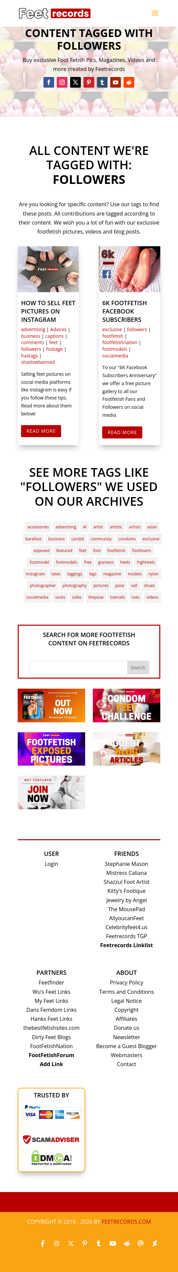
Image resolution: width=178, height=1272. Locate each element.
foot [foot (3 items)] (97, 550)
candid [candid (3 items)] (77, 539)
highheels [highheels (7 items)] (146, 562)
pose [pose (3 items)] (119, 585)
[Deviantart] (155, 1243)
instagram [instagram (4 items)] (35, 574)
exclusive (112, 329)
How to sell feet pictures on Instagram (48, 311)
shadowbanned (38, 362)
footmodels (114, 349)
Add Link (51, 1064)
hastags (29, 355)
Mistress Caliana (126, 873)
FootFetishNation (51, 1046)
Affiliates (126, 1018)
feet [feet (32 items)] (82, 550)
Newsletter (126, 1037)
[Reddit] (127, 1243)
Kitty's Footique (127, 891)
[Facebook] (42, 1243)
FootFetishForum (51, 1055)
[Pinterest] (84, 1243)
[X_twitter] (70, 1243)
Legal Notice (126, 1000)
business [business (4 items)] (56, 539)
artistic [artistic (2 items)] (116, 527)
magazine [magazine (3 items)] (112, 574)
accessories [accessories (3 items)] (38, 527)
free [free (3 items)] (88, 562)
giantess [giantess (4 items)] (106, 562)
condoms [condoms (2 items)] (127, 539)
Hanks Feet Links (51, 1018)
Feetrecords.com (126, 1221)
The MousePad (126, 909)
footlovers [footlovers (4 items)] (141, 550)
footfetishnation (119, 342)
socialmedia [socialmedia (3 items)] (37, 597)
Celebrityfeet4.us (127, 927)
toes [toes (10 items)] (136, 597)
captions (54, 336)
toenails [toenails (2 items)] (117, 597)
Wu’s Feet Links (51, 991)
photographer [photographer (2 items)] (43, 585)
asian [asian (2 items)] (152, 527)
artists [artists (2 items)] (135, 527)
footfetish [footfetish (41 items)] (117, 550)
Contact (126, 1064)
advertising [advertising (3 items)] (66, 527)
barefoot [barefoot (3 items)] (33, 539)
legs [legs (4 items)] (93, 574)
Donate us (126, 1027)
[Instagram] (56, 1243)
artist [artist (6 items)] (98, 527)
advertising (33, 329)
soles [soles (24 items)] (76, 597)
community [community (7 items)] (101, 539)
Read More (41, 431)
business (30, 336)
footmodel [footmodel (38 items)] (39, 562)
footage (54, 349)
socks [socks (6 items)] (60, 597)
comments (32, 342)
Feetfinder (51, 982)
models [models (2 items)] (135, 574)
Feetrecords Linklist (126, 945)
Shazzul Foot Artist (127, 882)
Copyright (127, 1009)
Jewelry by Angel (126, 900)
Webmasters (126, 1055)
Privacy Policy (126, 982)
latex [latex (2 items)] (55, 574)
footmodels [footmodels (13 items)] (66, 562)
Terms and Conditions (126, 991)
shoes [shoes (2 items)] (149, 585)
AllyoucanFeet (126, 918)
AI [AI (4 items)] (84, 527)
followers (31, 349)
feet (53, 342)
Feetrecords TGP (126, 936)
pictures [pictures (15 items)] (101, 585)
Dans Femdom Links (51, 1009)
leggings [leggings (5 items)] (74, 574)
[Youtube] (113, 1243)
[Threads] (141, 1243)
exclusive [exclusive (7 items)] (150, 539)
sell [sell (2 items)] (134, 585)
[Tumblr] (99, 1243)
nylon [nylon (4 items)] (153, 574)
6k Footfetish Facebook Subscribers (124, 311)
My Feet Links (51, 1000)
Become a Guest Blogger (126, 1046)
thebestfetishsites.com (51, 1027)
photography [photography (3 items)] (74, 585)
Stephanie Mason (126, 864)
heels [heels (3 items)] (125, 562)
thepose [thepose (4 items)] (96, 597)
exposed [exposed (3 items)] (41, 550)
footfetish (112, 336)
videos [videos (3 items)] (152, 597)
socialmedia (115, 355)
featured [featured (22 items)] (64, 550)
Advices (58, 329)
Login (51, 864)
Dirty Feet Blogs (51, 1037)
